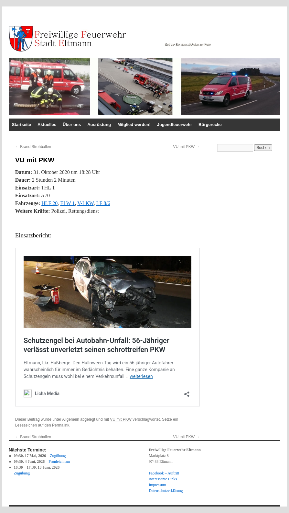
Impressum (157, 485)
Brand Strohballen (33, 146)
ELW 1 (67, 203)
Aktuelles (46, 124)
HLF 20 (49, 203)
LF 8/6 (103, 203)
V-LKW (85, 203)
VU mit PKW (186, 146)
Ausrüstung (99, 124)
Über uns (72, 124)
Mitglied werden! (134, 124)
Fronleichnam (59, 461)
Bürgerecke (210, 124)
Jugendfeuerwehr (174, 124)
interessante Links (163, 479)
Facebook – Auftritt (164, 473)
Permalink (60, 425)
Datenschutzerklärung (166, 490)
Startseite (21, 124)
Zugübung (58, 455)
